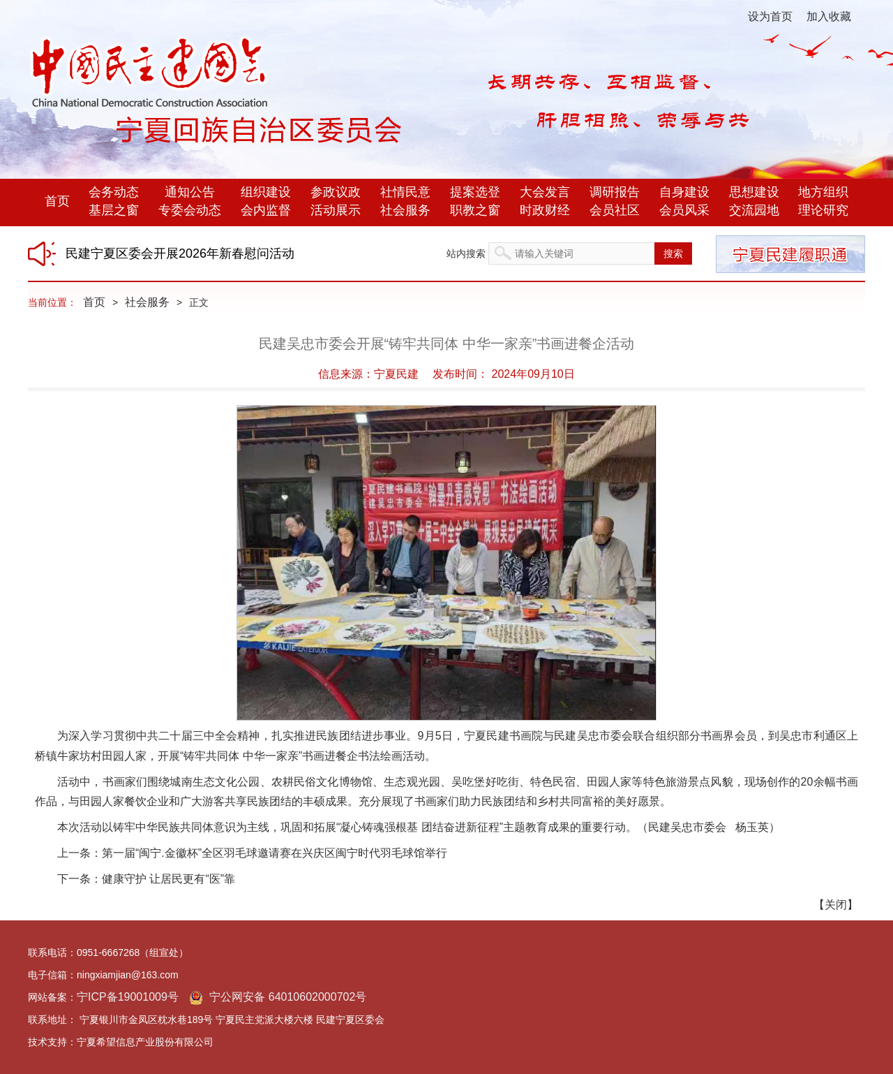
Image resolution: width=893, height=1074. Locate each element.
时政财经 (545, 210)
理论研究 (823, 210)
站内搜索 (466, 253)
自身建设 (684, 192)
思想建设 (754, 192)
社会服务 (405, 210)
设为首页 (770, 16)
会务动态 (114, 192)
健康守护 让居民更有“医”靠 (168, 879)
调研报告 (615, 192)
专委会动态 (189, 210)
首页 (57, 201)
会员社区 (615, 210)
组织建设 (266, 192)
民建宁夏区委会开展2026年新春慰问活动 (180, 253)
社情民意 (405, 192)
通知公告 (190, 192)
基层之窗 (114, 210)
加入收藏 (828, 16)
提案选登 (475, 192)
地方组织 (823, 192)
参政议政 (335, 192)
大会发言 (545, 192)
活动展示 (335, 210)
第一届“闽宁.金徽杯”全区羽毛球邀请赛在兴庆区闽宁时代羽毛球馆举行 (274, 853)
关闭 (836, 905)
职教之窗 (475, 210)
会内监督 (266, 210)
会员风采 (684, 210)
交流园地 (754, 210)
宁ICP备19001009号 (128, 997)
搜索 (673, 253)
